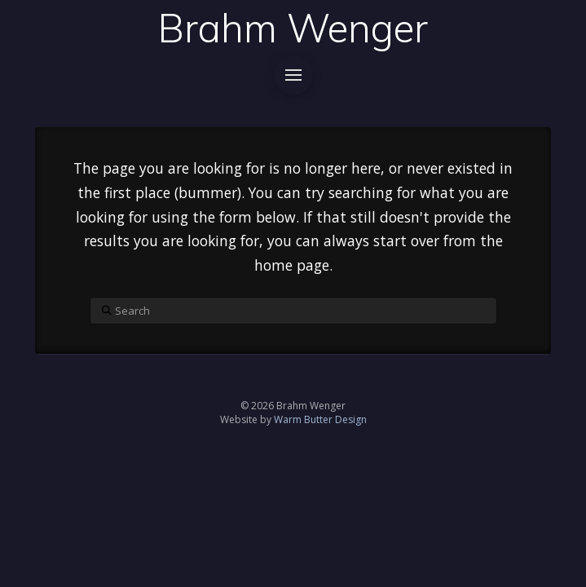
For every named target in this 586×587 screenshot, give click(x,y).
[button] (293, 75)
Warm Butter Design (320, 419)
